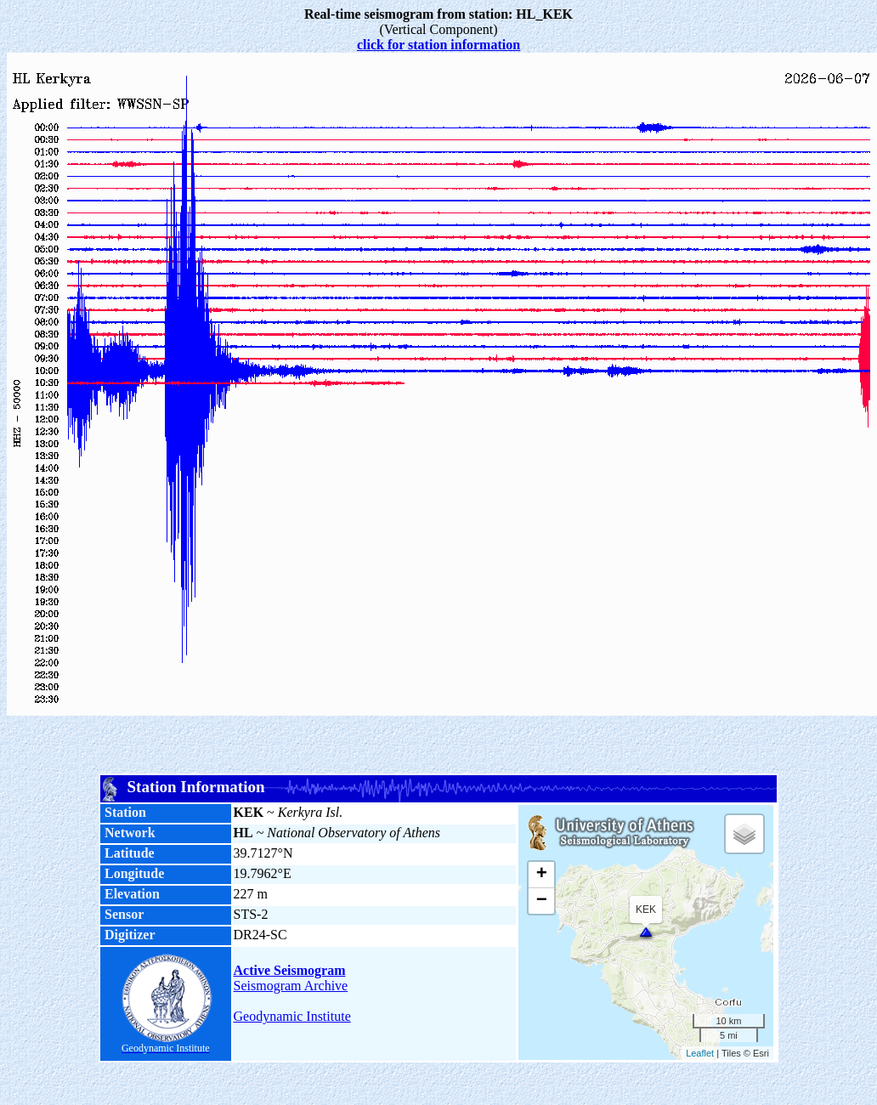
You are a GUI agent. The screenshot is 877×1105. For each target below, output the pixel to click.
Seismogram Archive (291, 985)
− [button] (541, 901)
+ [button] (541, 874)
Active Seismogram (290, 970)
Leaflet (700, 1053)
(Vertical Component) (438, 22)
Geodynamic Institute (292, 1016)
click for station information (438, 44)
